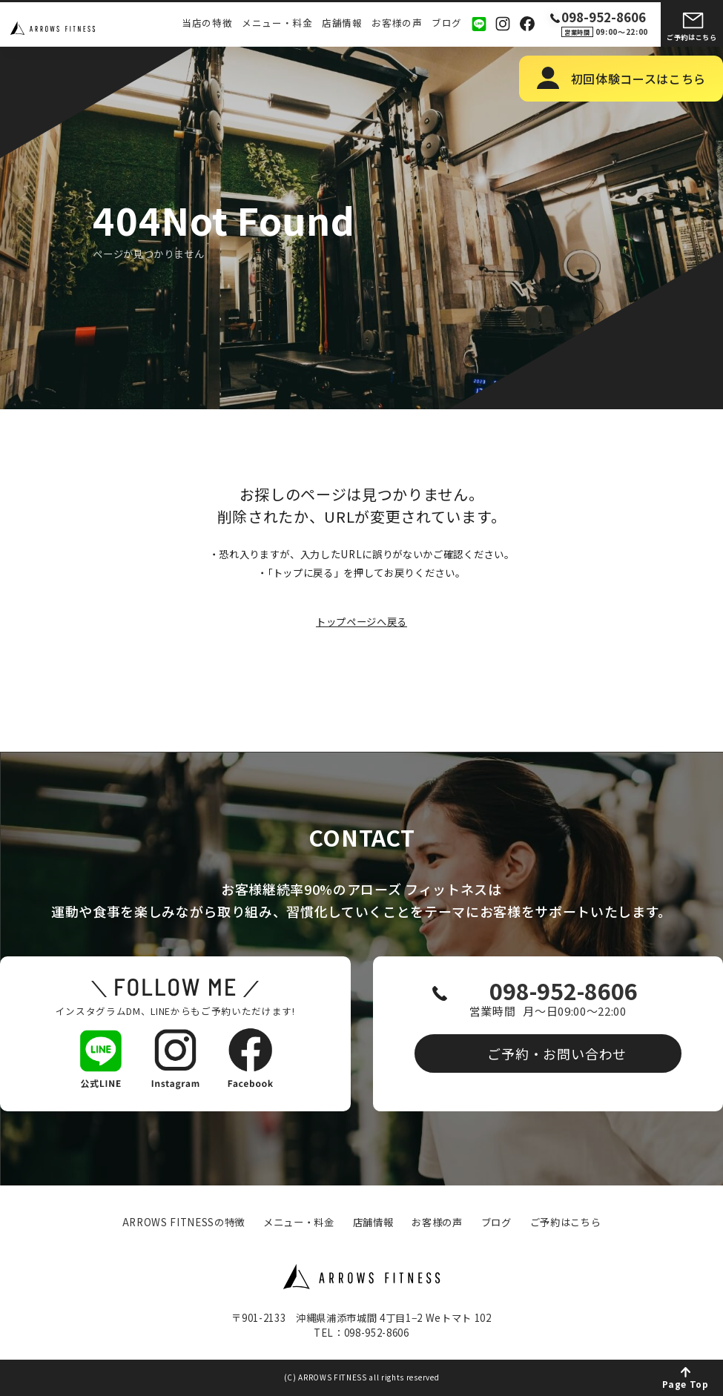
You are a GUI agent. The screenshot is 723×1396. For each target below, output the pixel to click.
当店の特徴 (207, 23)
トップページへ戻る (361, 622)
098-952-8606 (561, 992)
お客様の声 (397, 23)
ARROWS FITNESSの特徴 (183, 1222)
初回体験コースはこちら (638, 78)
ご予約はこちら (692, 37)
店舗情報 (342, 23)
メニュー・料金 (277, 23)
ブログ (447, 23)
